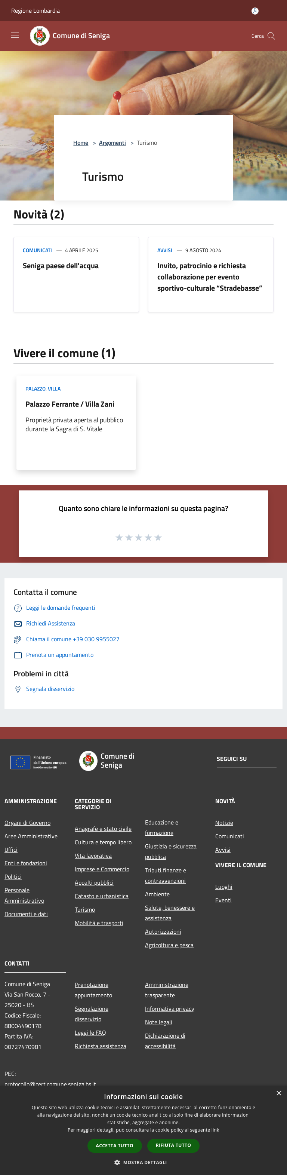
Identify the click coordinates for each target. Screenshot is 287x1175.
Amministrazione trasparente (166, 990)
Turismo (85, 909)
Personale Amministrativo (24, 895)
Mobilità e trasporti (99, 922)
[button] (143, 1162)
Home (80, 142)
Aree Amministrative (31, 836)
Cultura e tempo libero (103, 842)
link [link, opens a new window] (215, 1130)
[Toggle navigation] (14, 35)
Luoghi (223, 886)
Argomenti (112, 142)
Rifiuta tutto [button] (173, 1145)
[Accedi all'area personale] (255, 11)
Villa (54, 388)
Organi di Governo (27, 822)
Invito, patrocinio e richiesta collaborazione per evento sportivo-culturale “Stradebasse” (209, 277)
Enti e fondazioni (25, 863)
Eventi (223, 900)
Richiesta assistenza (100, 1045)
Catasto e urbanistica (102, 895)
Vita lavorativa (93, 855)
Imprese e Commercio (102, 869)
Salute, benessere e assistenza (170, 912)
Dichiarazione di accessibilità (165, 1040)
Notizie (224, 822)
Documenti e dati (26, 913)
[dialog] (143, 1130)
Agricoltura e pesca (169, 944)
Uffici (11, 849)
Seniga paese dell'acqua (61, 265)
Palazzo (35, 388)
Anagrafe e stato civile (103, 828)
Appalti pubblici (94, 882)
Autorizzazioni (163, 931)
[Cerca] (271, 35)
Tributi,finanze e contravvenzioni (165, 875)
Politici (13, 876)
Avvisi (164, 250)
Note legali (158, 1022)
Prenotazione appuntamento (93, 990)
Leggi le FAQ (90, 1032)
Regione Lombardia (35, 10)
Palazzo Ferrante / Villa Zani (69, 404)
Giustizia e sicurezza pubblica (171, 851)
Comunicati (37, 250)
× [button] (278, 1093)
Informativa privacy (169, 1008)
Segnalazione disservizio (91, 1013)
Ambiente (157, 894)
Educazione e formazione (161, 827)
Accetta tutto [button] (114, 1145)
